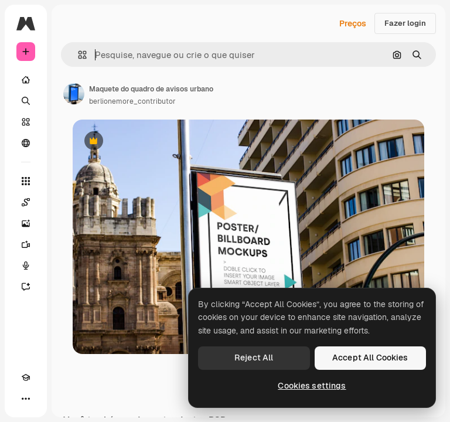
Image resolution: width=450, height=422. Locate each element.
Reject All (253, 357)
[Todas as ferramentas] (25, 181)
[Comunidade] (25, 143)
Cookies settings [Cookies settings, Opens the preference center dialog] (312, 385)
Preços (352, 23)
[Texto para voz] (25, 265)
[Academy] (25, 377)
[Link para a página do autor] (73, 93)
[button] (78, 54)
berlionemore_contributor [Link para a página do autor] (132, 101)
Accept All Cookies (370, 357)
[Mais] (25, 398)
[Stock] (25, 122)
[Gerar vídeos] (25, 244)
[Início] (25, 79)
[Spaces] (25, 202)
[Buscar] (25, 100)
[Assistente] (25, 286)
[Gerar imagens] (25, 223)
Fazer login (405, 23)
